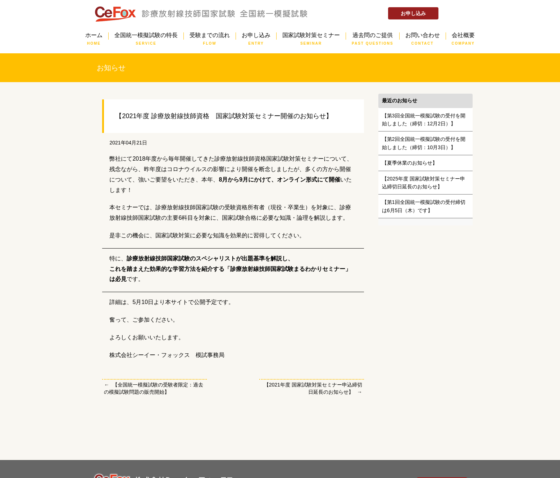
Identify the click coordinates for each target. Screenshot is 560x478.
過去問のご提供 (372, 36)
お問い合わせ (422, 36)
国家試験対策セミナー (311, 36)
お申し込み (413, 13)
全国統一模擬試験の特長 (146, 36)
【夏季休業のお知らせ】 (409, 163)
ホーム (94, 36)
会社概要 (463, 36)
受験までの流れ (210, 36)
